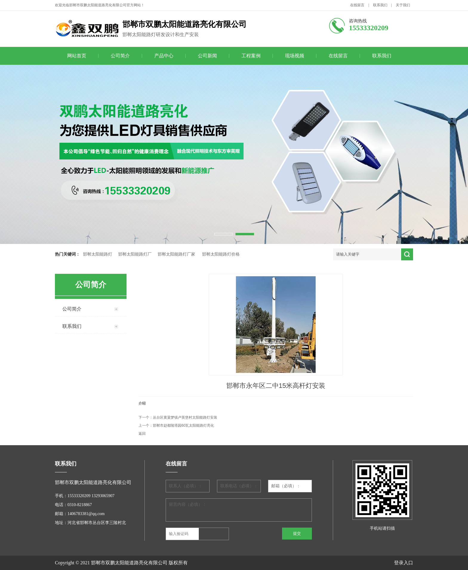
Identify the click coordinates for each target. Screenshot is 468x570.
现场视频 (294, 55)
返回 (142, 433)
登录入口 (403, 562)
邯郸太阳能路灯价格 (221, 254)
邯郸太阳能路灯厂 (135, 254)
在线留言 (357, 5)
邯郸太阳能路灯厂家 (176, 254)
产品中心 (163, 55)
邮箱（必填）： (286, 486)
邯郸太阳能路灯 (97, 254)
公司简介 (120, 55)
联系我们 (380, 5)
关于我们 (403, 5)
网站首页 (76, 55)
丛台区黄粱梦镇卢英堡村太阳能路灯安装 (185, 417)
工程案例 (251, 55)
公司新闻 (207, 55)
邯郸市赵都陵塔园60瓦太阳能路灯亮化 (183, 425)
